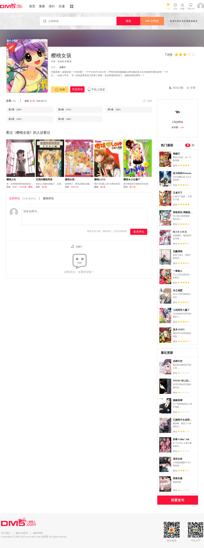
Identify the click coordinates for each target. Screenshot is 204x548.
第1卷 (65, 119)
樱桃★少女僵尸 (131, 179)
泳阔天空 (177, 361)
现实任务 (177, 459)
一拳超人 (177, 271)
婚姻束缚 (177, 400)
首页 (32, 6)
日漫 (62, 6)
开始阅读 (77, 89)
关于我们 (6, 533)
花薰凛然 (177, 251)
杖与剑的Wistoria (182, 173)
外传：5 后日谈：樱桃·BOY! (25, 187)
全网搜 (152, 21)
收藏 (60, 89)
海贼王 (176, 153)
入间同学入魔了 (181, 310)
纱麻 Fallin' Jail (181, 439)
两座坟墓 (177, 478)
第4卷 (65, 109)
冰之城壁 (177, 290)
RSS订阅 (178, 87)
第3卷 (115, 109)
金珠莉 (61, 61)
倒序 (149, 101)
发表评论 (138, 231)
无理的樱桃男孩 (44, 179)
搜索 (128, 21)
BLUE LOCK (180, 232)
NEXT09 (75, 187)
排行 (52, 6)
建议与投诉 (22, 533)
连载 (11, 100)
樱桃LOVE (100, 179)
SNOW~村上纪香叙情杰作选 (188, 380)
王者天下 (177, 193)
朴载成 (68, 61)
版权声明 (37, 533)
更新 (42, 6)
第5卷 (33, 101)
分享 (193, 87)
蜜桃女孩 (69, 179)
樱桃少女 (11, 179)
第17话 (133, 187)
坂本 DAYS (178, 329)
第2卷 (15, 119)
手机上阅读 (98, 89)
